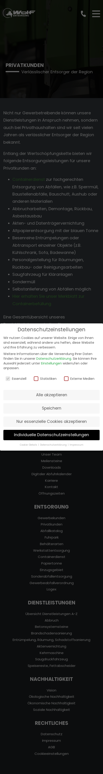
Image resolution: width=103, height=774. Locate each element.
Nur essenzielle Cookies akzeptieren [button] (51, 418)
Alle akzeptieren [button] (51, 391)
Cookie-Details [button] (29, 441)
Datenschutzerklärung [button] (53, 441)
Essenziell (16, 375)
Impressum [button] (76, 441)
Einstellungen (51, 359)
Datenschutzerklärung (53, 355)
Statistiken (45, 375)
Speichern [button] (51, 404)
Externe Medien (79, 375)
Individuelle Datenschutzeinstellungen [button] (51, 431)
